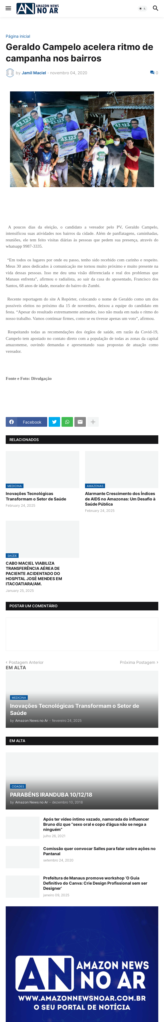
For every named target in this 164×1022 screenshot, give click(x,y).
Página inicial (18, 36)
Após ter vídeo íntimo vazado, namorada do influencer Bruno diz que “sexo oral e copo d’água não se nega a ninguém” (96, 824)
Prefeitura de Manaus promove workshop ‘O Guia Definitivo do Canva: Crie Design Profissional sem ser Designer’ (95, 883)
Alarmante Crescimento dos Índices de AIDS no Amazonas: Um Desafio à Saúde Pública (120, 498)
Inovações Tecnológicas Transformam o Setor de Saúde (36, 496)
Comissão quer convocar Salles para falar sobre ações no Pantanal (99, 851)
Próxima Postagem (137, 662)
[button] (8, 8)
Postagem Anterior (26, 662)
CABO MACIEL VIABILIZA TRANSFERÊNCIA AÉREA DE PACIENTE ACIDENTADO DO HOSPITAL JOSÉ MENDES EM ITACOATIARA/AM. (34, 573)
